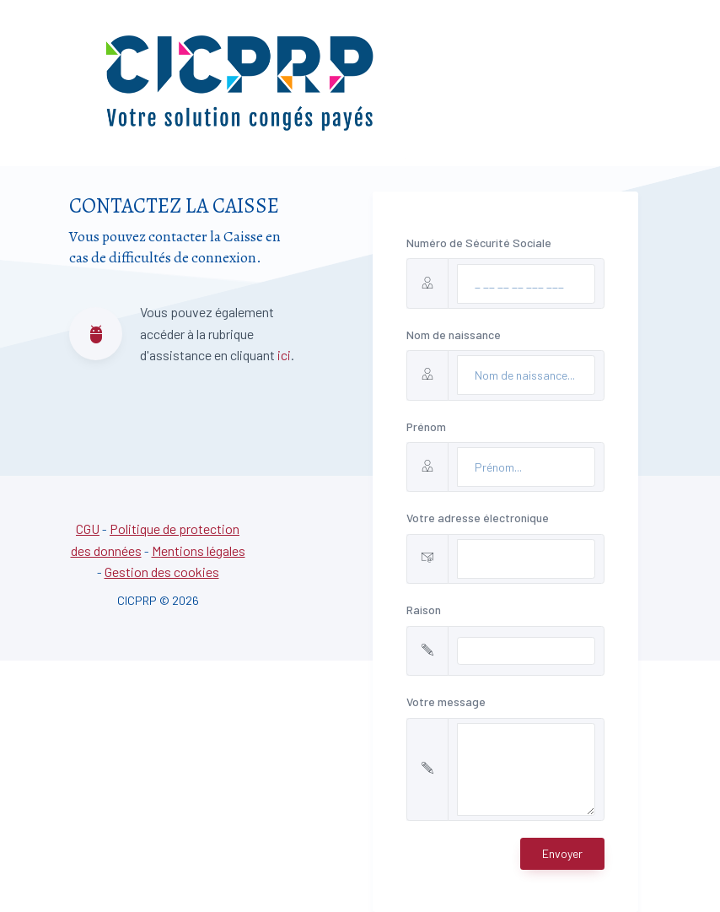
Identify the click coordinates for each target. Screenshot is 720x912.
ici (284, 355)
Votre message (446, 701)
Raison (423, 609)
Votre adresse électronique (477, 517)
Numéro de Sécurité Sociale (478, 242)
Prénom (426, 426)
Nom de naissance (453, 334)
